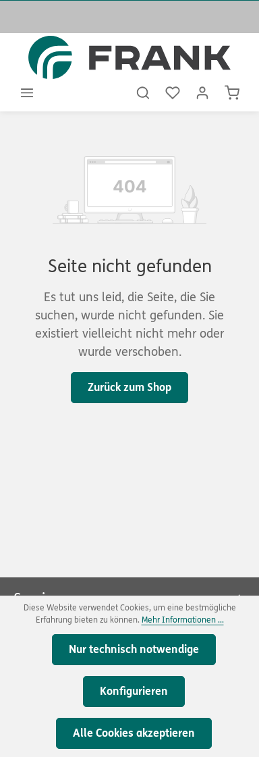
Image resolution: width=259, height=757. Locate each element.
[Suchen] (143, 92)
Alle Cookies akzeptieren (134, 733)
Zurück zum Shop (129, 387)
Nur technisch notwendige (134, 649)
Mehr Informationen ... (183, 620)
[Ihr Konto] (202, 92)
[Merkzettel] (172, 92)
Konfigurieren (134, 691)
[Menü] (26, 92)
